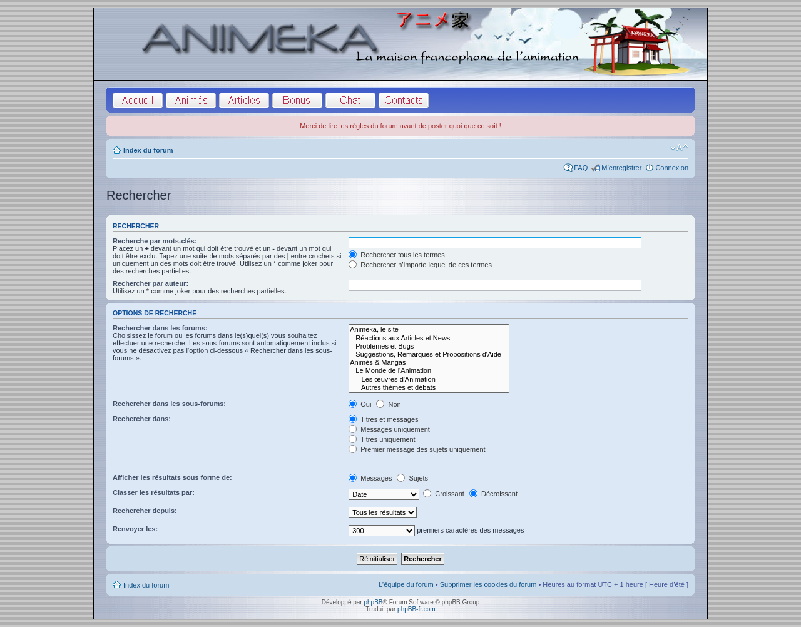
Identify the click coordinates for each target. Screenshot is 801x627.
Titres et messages (383, 419)
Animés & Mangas (429, 363)
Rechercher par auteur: (150, 283)
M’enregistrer (621, 167)
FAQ (581, 167)
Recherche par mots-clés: (155, 241)
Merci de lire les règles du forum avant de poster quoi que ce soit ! (400, 126)
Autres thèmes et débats (429, 388)
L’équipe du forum (406, 584)
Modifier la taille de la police (679, 147)
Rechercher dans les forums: (160, 328)
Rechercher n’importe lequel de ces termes (420, 264)
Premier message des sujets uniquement (417, 449)
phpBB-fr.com (416, 609)
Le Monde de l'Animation (429, 371)
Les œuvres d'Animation (429, 379)
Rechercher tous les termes (397, 254)
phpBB (373, 602)
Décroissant (493, 493)
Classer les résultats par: (154, 492)
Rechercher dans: (142, 418)
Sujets (412, 478)
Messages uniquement (389, 429)
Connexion (671, 167)
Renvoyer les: (135, 529)
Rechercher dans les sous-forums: (169, 403)
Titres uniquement (382, 439)
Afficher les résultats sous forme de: (172, 477)
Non (388, 404)
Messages (370, 478)
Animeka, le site (429, 329)
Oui (360, 404)
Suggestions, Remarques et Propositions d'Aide (429, 354)
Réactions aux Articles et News (429, 338)
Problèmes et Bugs (429, 346)
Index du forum (148, 150)
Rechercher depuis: (145, 510)
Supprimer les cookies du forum (488, 584)
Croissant (443, 493)
